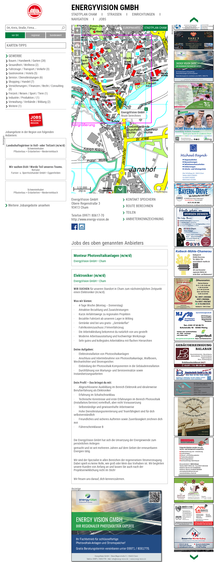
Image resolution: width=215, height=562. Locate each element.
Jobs (102, 19)
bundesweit (56, 35)
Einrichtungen (143, 14)
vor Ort (15, 35)
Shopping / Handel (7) (21, 81)
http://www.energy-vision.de (90, 219)
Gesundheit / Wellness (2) (23, 65)
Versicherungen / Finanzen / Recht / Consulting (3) (36, 87)
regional (35, 35)
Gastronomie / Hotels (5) (23, 73)
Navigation (79, 19)
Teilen (131, 212)
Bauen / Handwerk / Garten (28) (27, 60)
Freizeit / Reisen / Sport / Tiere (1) (28, 93)
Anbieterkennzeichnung (145, 219)
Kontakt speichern (141, 199)
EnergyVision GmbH (105, 7)
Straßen (114, 14)
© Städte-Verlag (160, 192)
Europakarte (131, 27)
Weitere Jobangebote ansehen (29, 205)
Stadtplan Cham (84, 14)
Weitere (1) (15, 106)
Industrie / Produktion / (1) (24, 97)
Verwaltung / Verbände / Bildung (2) (29, 101)
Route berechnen (131, 115)
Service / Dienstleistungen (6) (26, 77)
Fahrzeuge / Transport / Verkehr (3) (29, 69)
